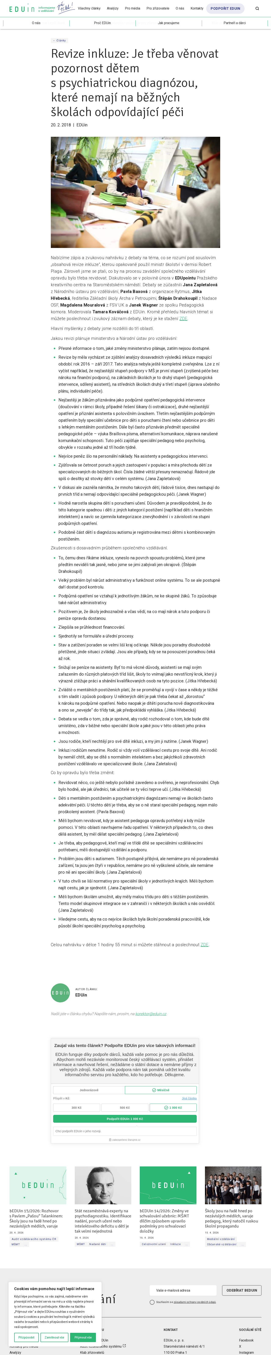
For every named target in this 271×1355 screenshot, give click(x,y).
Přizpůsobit (26, 1337)
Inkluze (175, 1244)
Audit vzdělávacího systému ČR (34, 1239)
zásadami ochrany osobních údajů (195, 1302)
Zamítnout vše (54, 1337)
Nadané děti (97, 1244)
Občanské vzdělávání (222, 1244)
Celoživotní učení (154, 1244)
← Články (59, 40)
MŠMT (16, 1244)
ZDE (183, 318)
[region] (55, 1314)
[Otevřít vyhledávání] (257, 8)
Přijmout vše (83, 1337)
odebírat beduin (242, 1290)
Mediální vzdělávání (221, 1239)
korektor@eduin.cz (150, 1013)
